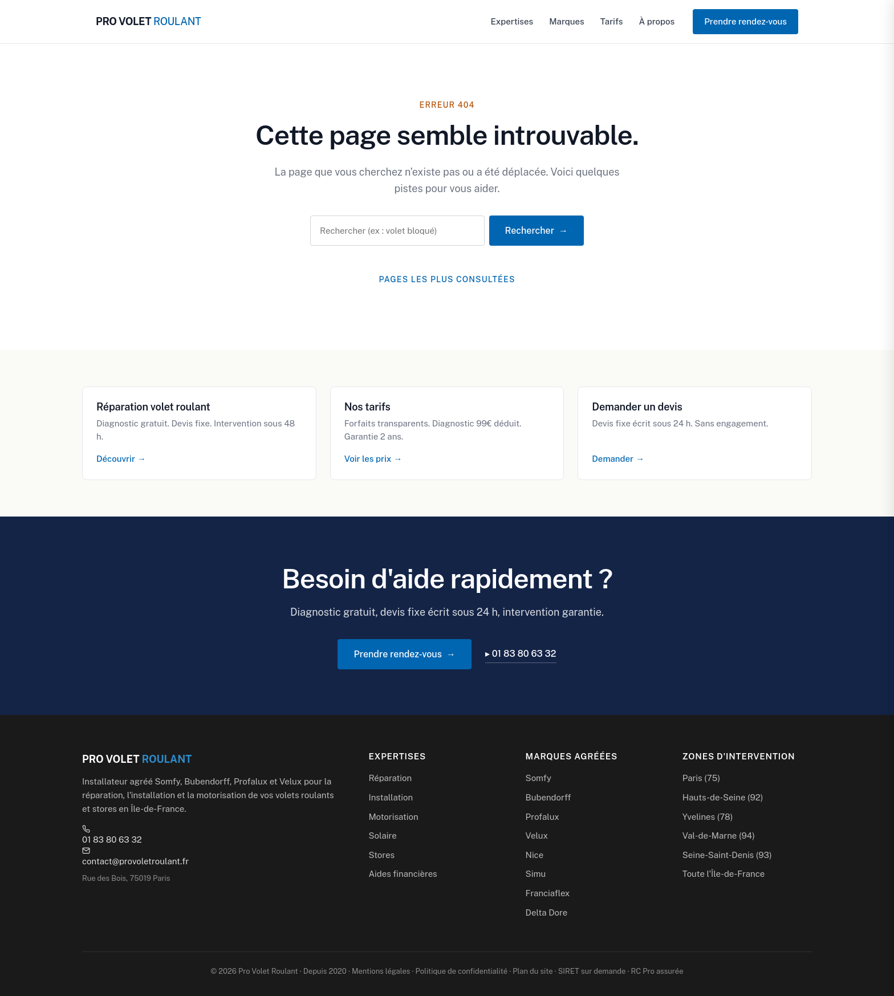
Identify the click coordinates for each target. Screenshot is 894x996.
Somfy (538, 778)
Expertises (512, 21)
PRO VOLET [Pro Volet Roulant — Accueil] (148, 21)
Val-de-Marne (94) (718, 835)
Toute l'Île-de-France (723, 874)
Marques (566, 21)
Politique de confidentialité (461, 971)
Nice (535, 855)
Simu (536, 874)
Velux (537, 835)
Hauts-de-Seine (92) (722, 797)
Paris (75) (701, 778)
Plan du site (532, 971)
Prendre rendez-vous (745, 21)
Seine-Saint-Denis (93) (727, 855)
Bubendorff (548, 797)
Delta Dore (547, 912)
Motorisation (393, 817)
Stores (381, 855)
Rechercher (529, 230)
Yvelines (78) (707, 817)
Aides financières (402, 874)
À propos (656, 21)
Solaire (382, 835)
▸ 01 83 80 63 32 (520, 653)
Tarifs (611, 21)
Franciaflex (548, 893)
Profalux (542, 817)
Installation (390, 797)
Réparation (390, 778)
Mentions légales (381, 971)
